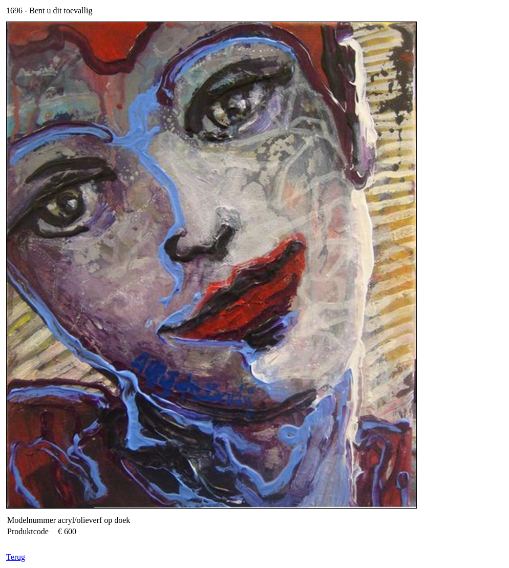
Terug (15, 557)
